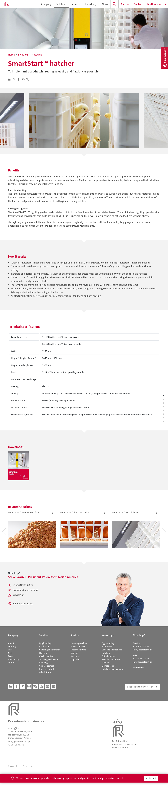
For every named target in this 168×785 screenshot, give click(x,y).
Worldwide (138, 667)
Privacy (26, 766)
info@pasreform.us (142, 649)
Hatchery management (113, 669)
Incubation (44, 646)
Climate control (46, 665)
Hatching (43, 653)
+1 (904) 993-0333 (23, 585)
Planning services (79, 643)
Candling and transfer (49, 649)
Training (74, 653)
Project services (78, 646)
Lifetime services (78, 649)
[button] (23, 79)
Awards (11, 766)
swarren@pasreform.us (25, 590)
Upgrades (75, 659)
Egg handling (45, 643)
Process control (46, 669)
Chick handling (46, 656)
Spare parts (76, 656)
